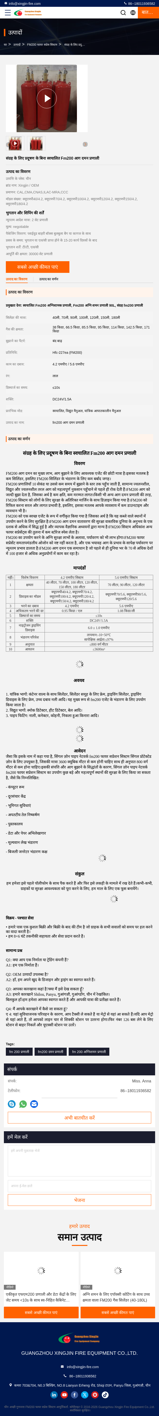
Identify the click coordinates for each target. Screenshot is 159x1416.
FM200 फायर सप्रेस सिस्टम (42, 44)
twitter (84, 1395)
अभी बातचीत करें (79, 1118)
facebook (74, 1395)
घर (5, 44)
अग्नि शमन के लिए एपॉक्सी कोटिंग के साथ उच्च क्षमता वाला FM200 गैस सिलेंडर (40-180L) (116, 1297)
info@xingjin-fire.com (22, 3)
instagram (95, 1395)
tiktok (105, 1395)
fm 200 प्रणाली (19, 1052)
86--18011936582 (139, 3)
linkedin (54, 1395)
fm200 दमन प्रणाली (51, 1052)
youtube (64, 1395)
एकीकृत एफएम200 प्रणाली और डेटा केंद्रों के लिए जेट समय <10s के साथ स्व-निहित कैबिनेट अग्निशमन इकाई (41, 1297)
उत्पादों (16, 44)
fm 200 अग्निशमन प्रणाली (89, 1052)
